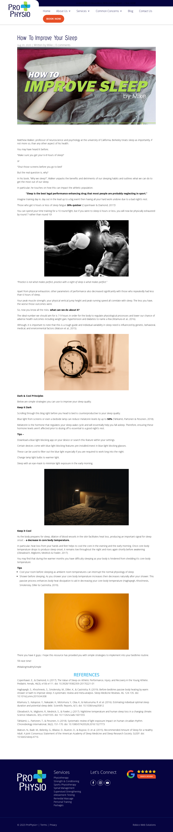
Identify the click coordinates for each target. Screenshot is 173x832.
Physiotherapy (61, 777)
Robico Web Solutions (144, 824)
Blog (130, 11)
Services (81, 11)
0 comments (62, 45)
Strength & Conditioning (66, 781)
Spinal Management (64, 788)
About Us (61, 11)
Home (46, 11)
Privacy (53, 824)
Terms (43, 824)
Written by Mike (43, 45)
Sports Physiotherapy (65, 784)
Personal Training (63, 801)
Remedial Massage (63, 798)
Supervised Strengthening (67, 791)
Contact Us (145, 11)
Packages (59, 805)
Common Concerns (107, 11)
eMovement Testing (64, 794)
